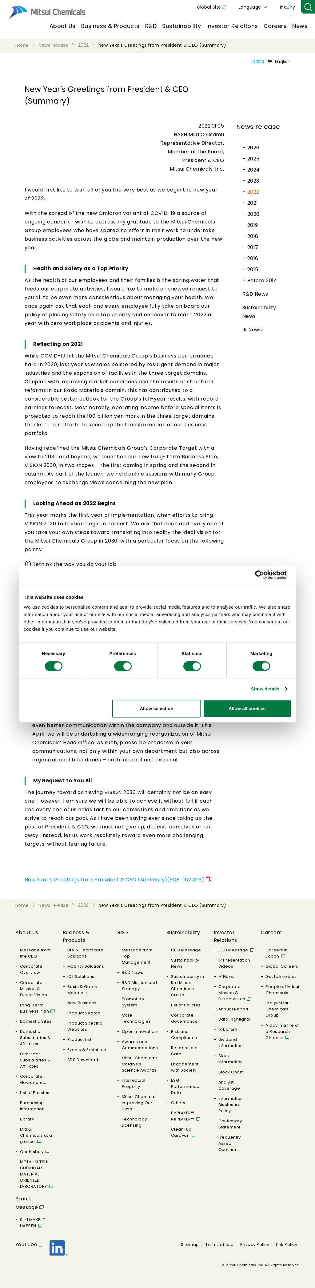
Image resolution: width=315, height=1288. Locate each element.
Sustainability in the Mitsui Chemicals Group (187, 986)
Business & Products (110, 26)
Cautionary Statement (230, 1124)
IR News (252, 329)
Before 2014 (262, 280)
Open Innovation (139, 1031)
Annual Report (233, 1009)
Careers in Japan (276, 953)
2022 (253, 192)
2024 (253, 169)
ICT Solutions (80, 976)
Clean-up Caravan (181, 1132)
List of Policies (35, 1093)
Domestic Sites (36, 1021)
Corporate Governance (33, 1079)
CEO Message (186, 950)
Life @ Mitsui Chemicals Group (278, 1009)
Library (27, 1119)
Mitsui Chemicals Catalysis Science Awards (140, 1064)
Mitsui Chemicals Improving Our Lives (140, 1103)
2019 (252, 225)
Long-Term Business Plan (34, 1008)
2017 (252, 247)
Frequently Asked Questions (229, 1143)
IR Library (227, 1029)
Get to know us (281, 976)
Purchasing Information (32, 1106)
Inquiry (287, 7)
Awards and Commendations (140, 1045)
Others (178, 1103)
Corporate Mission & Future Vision (33, 989)
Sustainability (181, 26)
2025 (253, 158)
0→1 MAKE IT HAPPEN (32, 1223)
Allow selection (156, 708)
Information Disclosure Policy (230, 1105)
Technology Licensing (134, 1122)
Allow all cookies (247, 708)
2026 (253, 147)
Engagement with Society (185, 1067)
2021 (252, 203)
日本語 (257, 61)
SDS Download (82, 1060)
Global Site (209, 7)
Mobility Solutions (85, 966)
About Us (63, 26)
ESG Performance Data (185, 1086)
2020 (253, 214)
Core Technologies (136, 1018)
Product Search (84, 1013)
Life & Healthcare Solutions (85, 953)
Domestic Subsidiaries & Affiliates (35, 1038)
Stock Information (230, 1059)
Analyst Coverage (229, 1085)
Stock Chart (230, 1072)
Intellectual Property (134, 1083)
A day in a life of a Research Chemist (282, 1031)
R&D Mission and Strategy (139, 986)
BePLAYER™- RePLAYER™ (184, 1116)
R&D (151, 26)
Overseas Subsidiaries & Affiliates (35, 1060)
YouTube (26, 1244)
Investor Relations (232, 26)
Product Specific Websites (84, 1026)
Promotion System (133, 1002)
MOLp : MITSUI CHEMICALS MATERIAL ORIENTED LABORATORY (34, 1174)
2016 (252, 258)
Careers (275, 26)
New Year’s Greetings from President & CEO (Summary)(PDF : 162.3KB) (114, 879)
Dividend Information (230, 1043)
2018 (252, 236)
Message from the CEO (35, 953)
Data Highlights (234, 1019)
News (300, 26)
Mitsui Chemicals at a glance (36, 1135)
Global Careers (281, 966)
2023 (253, 180)
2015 (252, 269)
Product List (79, 1039)
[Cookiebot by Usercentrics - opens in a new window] (264, 574)
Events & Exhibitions (88, 1050)
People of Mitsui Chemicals (282, 990)
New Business (82, 1003)
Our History (31, 1152)
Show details (265, 688)
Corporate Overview (31, 969)
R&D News (255, 294)
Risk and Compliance (184, 1035)
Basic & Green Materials (82, 990)
